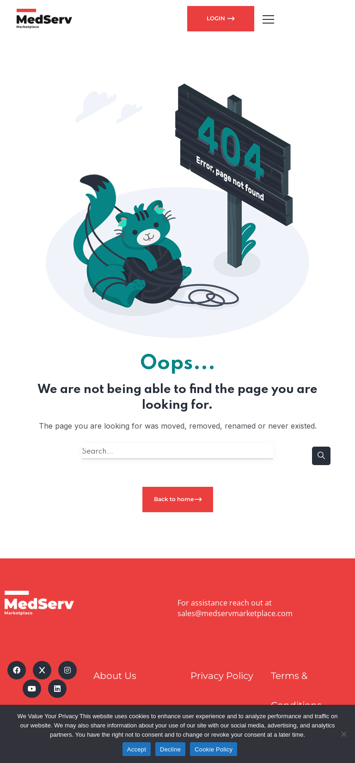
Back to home (174, 499)
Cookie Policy (214, 749)
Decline (170, 749)
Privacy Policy (221, 675)
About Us (114, 675)
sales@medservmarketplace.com (235, 613)
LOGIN (216, 18)
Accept (136, 749)
